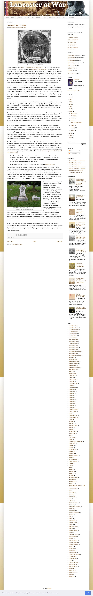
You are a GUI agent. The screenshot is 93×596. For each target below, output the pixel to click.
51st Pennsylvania (73, 343)
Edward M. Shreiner (71, 73)
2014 (70, 111)
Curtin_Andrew (72, 411)
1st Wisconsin (72, 337)
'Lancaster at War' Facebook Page (77, 160)
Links (64, 17)
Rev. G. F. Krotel (71, 63)
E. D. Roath (70, 70)
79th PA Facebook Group (75, 162)
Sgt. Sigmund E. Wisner (72, 44)
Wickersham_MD (73, 566)
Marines (71, 469)
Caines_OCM (72, 375)
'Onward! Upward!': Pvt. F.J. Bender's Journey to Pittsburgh (81, 250)
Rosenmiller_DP (73, 530)
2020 (70, 99)
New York (71, 494)
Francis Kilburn (71, 62)
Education (71, 423)
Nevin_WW (72, 492)
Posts (70, 150)
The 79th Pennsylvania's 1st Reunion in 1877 (80, 296)
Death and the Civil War (16, 25)
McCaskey (71, 475)
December (73, 113)
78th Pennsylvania (73, 349)
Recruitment (72, 520)
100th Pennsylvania (73, 325)
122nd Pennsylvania (74, 329)
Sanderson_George (73, 534)
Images (44, 17)
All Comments (73, 153)
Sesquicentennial (73, 536)
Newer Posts (10, 241)
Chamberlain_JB (13, 27)
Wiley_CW (71, 568)
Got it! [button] (87, 593)
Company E (20, 27)
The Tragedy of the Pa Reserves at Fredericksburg (80, 197)
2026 (70, 97)
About (12, 17)
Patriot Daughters (73, 502)
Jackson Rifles (72, 449)
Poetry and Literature (74, 512)
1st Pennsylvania (73, 335)
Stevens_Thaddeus (73, 544)
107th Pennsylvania (73, 327)
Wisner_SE (71, 570)
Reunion (71, 528)
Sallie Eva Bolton (71, 55)
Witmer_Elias (72, 572)
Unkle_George (72, 558)
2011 (70, 137)
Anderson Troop (73, 359)
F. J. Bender (70, 53)
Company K (72, 407)
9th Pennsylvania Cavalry (75, 355)
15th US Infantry (73, 333)
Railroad (71, 518)
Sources (27, 17)
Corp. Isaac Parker (71, 67)
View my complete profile (74, 90)
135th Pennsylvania (73, 331)
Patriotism (71, 504)
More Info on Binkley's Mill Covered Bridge (79, 265)
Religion (71, 524)
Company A (72, 389)
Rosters (71, 532)
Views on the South (73, 562)
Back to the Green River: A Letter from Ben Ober (81, 309)
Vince (77, 79)
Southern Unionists (73, 542)
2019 (70, 101)
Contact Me (71, 17)
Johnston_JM (72, 451)
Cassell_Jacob (72, 379)
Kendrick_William (73, 455)
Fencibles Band (72, 431)
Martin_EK (71, 473)
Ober (70, 498)
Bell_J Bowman (73, 369)
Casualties (71, 381)
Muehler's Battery (73, 488)
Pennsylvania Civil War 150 (75, 172)
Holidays (71, 447)
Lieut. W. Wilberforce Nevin (73, 39)
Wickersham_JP (73, 564)
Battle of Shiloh (73, 365)
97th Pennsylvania (73, 353)
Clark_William (72, 387)
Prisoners (71, 514)
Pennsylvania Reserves (74, 506)
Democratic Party (73, 415)
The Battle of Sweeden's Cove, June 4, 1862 (80, 211)
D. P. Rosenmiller (71, 72)
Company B (72, 391)
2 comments (10, 234)
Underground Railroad (74, 554)
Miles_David (72, 479)
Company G (72, 401)
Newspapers (72, 496)
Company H (72, 403)
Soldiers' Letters (36, 17)
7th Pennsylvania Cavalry (75, 351)
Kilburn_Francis (73, 459)
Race (70, 516)
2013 (70, 133)
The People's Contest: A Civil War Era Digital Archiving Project (77, 169)
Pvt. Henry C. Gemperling (73, 47)
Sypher (70, 546)
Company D (72, 395)
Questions (19, 17)
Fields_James (72, 433)
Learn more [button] (54, 593)
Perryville (71, 508)
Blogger (49, 588)
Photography (72, 510)
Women (71, 574)
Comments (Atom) (17, 244)
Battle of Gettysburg (74, 361)
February (73, 127)
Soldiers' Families (73, 540)
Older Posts (59, 241)
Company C (72, 393)
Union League (72, 556)
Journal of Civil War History (39, 69)
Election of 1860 (73, 425)
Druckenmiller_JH (73, 417)
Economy (71, 421)
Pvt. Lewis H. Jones (71, 49)
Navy (70, 490)
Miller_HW (72, 483)
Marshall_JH (72, 471)
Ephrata (71, 429)
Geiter (70, 439)
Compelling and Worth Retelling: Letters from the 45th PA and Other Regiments (81, 181)
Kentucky (71, 457)
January (73, 130)
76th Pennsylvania (73, 345)
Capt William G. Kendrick (73, 37)
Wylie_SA (71, 576)
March (72, 125)
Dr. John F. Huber (71, 60)
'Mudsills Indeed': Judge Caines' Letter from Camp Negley (81, 237)
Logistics (71, 463)
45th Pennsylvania (73, 341)
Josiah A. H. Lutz (71, 65)
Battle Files (52, 17)
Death (25, 27)
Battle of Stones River (74, 367)
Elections (71, 427)
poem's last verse (49, 164)
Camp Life (71, 377)
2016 (70, 106)
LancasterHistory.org (74, 164)
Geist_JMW (72, 437)
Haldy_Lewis (72, 443)
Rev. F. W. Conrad (71, 57)
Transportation (72, 552)
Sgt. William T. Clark (72, 42)
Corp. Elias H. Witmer (72, 45)
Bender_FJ (71, 371)
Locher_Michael (73, 461)
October (73, 118)
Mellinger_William (73, 477)
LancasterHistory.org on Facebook (77, 166)
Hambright (71, 445)
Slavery (71, 538)
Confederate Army (73, 409)
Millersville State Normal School (77, 485)
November (73, 115)
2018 (70, 104)
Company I (71, 405)
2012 (70, 135)
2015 (70, 109)
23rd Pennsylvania (73, 339)
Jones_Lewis (72, 453)
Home (7, 17)
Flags (70, 435)
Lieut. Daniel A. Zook (72, 40)
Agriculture (72, 357)
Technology (72, 548)
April (72, 120)
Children (71, 385)
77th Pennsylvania (73, 347)
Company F (72, 399)
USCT (70, 560)
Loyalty (71, 465)
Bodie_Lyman (72, 373)
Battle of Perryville (73, 363)
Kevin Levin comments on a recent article (32, 67)
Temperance (72, 550)
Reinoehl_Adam (73, 522)
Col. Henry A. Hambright (72, 35)
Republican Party (73, 526)
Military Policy (72, 481)
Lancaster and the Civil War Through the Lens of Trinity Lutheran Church (81, 281)
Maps (58, 17)
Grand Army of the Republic (76, 441)
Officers (71, 500)
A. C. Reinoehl (71, 68)
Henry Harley (70, 58)
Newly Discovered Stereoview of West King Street (80, 224)
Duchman (71, 419)
